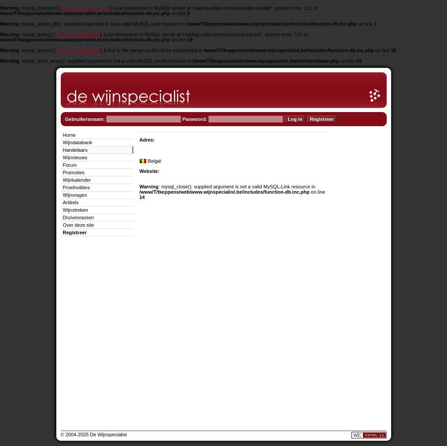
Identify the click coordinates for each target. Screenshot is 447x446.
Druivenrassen (78, 217)
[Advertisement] (360, 263)
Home (69, 135)
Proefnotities (76, 187)
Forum (70, 165)
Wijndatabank (77, 142)
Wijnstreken (75, 210)
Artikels (71, 202)
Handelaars (75, 150)
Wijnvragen (75, 195)
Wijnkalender (77, 180)
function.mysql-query (77, 34)
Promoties (74, 172)
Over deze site (78, 225)
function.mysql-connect (85, 8)
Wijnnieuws (75, 157)
